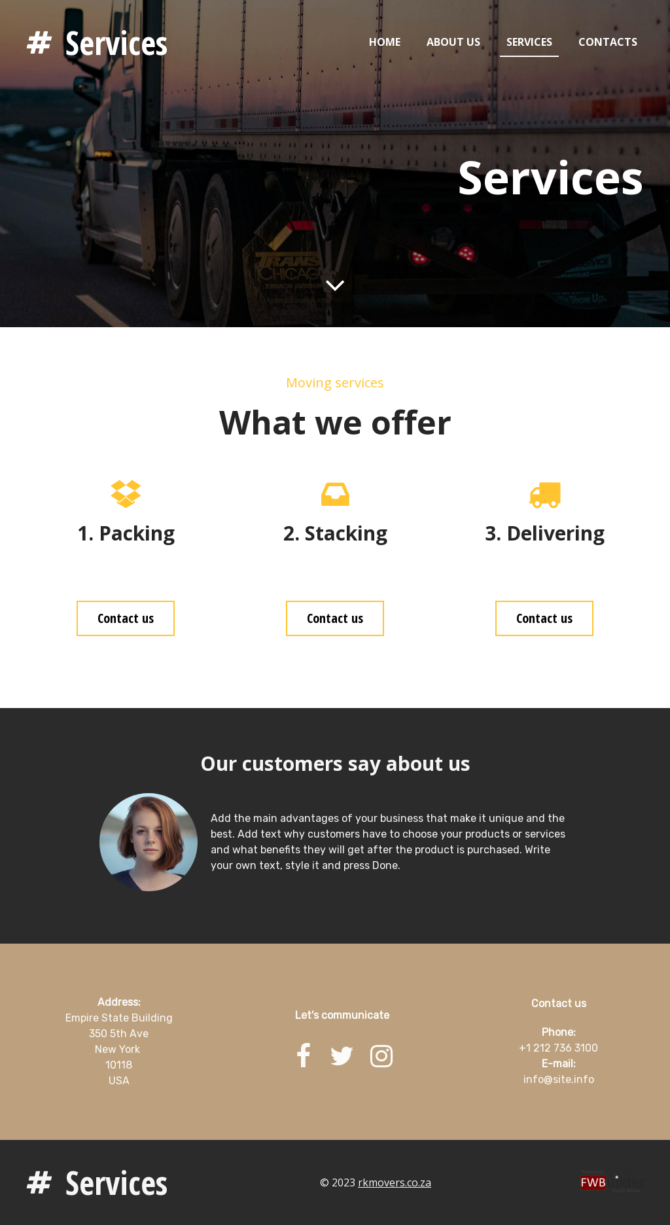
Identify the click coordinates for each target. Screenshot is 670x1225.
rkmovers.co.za (394, 1182)
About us (453, 42)
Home (384, 42)
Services (116, 42)
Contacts (607, 42)
